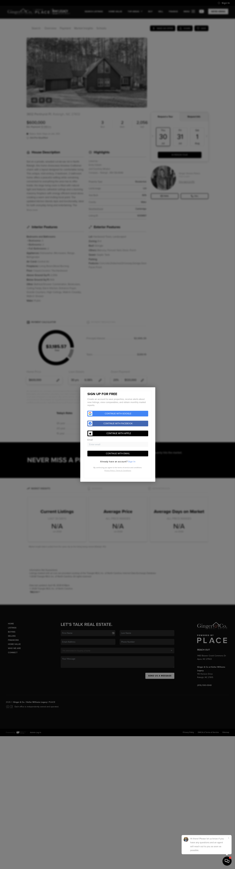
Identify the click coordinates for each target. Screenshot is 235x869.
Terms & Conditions (123, 471)
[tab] (117, 461)
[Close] (228, 838)
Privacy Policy (109, 471)
